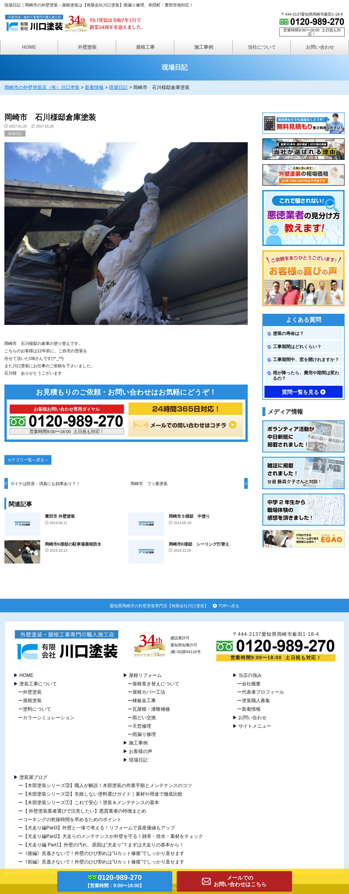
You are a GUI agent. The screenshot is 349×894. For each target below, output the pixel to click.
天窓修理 (141, 726)
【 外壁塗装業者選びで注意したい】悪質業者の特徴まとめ (84, 811)
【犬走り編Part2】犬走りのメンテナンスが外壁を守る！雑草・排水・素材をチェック (113, 836)
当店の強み (250, 675)
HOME (29, 47)
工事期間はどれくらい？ (297, 346)
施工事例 (203, 47)
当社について (262, 47)
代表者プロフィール (263, 692)
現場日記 (15, 134)
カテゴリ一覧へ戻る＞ (27, 459)
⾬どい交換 (144, 717)
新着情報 (251, 709)
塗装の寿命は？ (288, 333)
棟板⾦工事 (144, 700)
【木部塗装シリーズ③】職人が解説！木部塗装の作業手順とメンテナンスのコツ (107, 785)
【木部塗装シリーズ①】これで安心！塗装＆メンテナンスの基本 (91, 802)
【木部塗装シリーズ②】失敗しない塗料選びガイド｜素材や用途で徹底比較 (103, 793)
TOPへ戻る (228, 605)
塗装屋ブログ (33, 777)
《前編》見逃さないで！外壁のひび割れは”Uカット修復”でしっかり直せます (103, 861)
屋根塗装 (32, 700)
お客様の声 (140, 751)
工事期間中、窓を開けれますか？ (306, 359)
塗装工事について (38, 683)
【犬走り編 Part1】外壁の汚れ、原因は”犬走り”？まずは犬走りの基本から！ (103, 844)
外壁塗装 (87, 47)
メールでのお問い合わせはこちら (240, 881)
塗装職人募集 (256, 700)
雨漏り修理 (144, 734)
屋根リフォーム (145, 675)
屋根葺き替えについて (155, 683)
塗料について (37, 709)
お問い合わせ (320, 47)
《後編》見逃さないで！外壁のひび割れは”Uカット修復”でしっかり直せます (103, 853)
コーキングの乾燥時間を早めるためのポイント (72, 819)
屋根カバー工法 (148, 692)
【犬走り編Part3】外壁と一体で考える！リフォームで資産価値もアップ (99, 827)
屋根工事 (145, 47)
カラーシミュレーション (49, 717)
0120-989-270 (115, 881)
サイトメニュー (254, 726)
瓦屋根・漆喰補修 (151, 709)
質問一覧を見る (300, 392)
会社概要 (251, 683)
